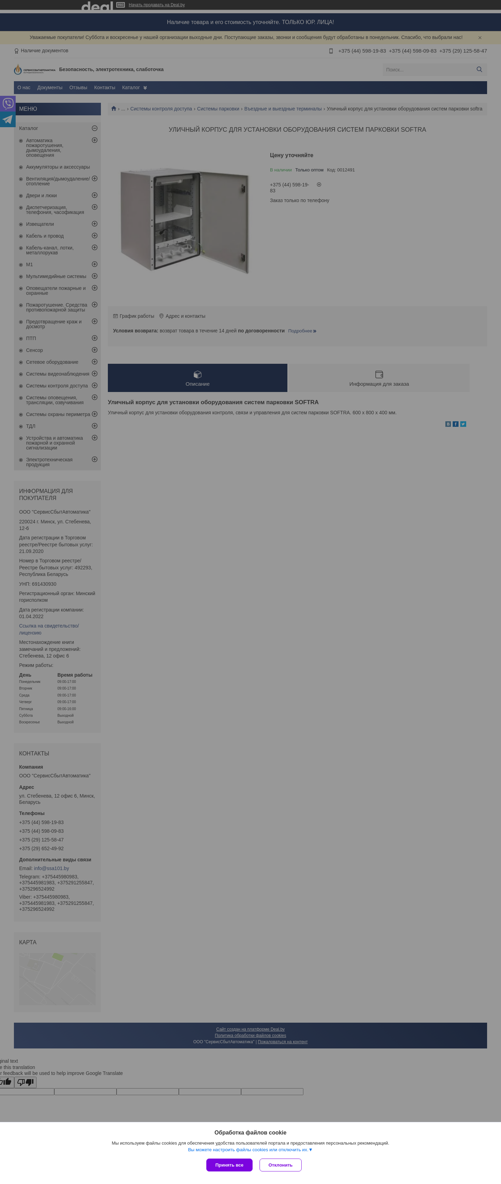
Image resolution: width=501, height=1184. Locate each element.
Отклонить (281, 1165)
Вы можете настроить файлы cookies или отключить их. (248, 1149)
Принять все (229, 1165)
